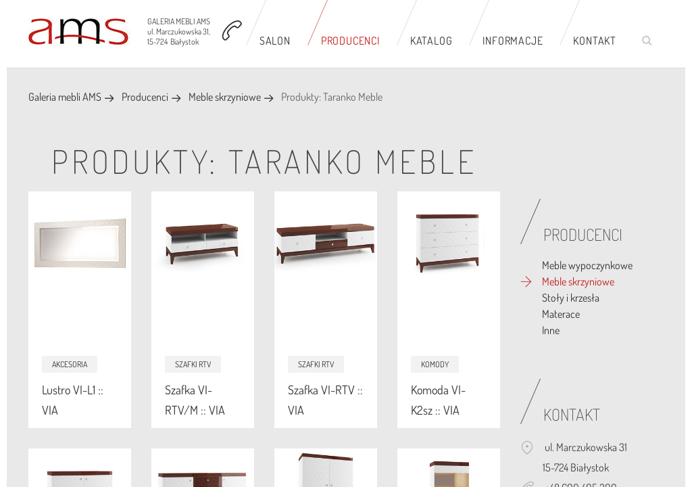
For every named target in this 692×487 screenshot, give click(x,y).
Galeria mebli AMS (64, 96)
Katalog (431, 40)
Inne (551, 330)
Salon (275, 40)
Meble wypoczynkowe (587, 265)
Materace (561, 314)
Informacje (513, 40)
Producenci (350, 40)
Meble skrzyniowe (225, 96)
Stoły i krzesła (570, 297)
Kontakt (594, 40)
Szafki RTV (193, 364)
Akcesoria (69, 364)
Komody (435, 364)
